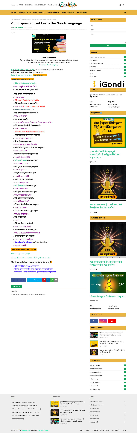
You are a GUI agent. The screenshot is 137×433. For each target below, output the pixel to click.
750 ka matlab (108, 60)
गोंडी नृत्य (92, 306)
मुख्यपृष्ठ (13, 19)
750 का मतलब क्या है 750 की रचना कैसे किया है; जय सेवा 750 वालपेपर (106, 206)
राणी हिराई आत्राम (20, 185)
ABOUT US (20, 5)
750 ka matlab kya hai (108, 63)
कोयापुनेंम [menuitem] (13, 12)
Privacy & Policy (104, 430)
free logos (108, 76)
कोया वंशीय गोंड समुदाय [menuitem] (53, 12)
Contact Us (95, 430)
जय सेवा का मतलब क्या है (18, 419)
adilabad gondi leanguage (19, 415)
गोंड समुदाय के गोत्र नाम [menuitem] (25, 12)
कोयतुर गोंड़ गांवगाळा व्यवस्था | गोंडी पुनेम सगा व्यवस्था (30, 257)
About (87, 430)
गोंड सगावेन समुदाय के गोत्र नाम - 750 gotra (108, 296)
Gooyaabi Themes (43, 430)
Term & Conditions (53, 5)
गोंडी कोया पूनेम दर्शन (108, 412)
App (108, 73)
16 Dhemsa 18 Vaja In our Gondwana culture (24, 405)
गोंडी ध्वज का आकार (34, 415)
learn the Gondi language (23, 19)
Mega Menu (111, 102)
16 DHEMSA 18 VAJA (95, 104)
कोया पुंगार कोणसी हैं (108, 365)
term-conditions (116, 430)
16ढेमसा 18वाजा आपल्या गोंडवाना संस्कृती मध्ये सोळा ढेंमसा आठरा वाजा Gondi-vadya (111, 334)
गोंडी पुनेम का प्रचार (108, 419)
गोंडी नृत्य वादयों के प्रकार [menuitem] (68, 12)
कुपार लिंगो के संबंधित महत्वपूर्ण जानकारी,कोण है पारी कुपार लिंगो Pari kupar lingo (105, 154)
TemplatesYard (26, 430)
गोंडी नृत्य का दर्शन (108, 386)
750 (19, 220)
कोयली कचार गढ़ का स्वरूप (108, 405)
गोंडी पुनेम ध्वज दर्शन (108, 389)
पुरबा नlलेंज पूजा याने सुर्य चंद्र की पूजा (22, 70)
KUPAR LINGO (94, 107)
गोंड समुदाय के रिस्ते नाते (108, 372)
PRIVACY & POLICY (40, 5)
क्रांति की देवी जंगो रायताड (108, 369)
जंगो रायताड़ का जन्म (113, 309)
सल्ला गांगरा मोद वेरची (95, 309)
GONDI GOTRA (112, 104)
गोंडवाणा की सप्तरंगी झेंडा (108, 375)
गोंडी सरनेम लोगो (112, 306)
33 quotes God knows (108, 401)
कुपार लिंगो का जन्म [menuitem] (82, 12)
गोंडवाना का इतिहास (18, 27)
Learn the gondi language (20, 254)
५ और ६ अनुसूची (108, 422)
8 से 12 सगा (108, 67)
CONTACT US (28, 5)
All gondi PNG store (108, 70)
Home (13, 5)
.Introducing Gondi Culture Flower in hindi (23, 402)
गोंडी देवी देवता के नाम (108, 382)
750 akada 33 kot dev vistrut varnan (22, 412)
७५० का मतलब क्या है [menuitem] (38, 12)
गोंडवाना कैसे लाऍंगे (108, 379)
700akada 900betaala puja (108, 57)
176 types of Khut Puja (18, 409)
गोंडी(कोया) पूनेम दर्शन (113, 107)
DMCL (124, 430)
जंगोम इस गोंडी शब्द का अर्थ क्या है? (25, 83)
